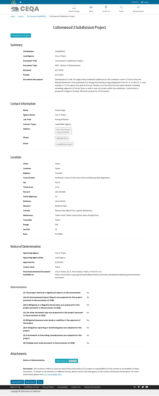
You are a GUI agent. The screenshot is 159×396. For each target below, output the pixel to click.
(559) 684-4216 (61, 138)
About (91, 8)
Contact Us (135, 2)
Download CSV (17, 382)
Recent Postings (74, 8)
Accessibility (63, 387)
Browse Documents (92, 387)
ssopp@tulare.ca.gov (64, 144)
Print (40, 382)
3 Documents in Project (21, 36)
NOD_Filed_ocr (66, 361)
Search (121, 8)
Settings (144, 2)
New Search (30, 382)
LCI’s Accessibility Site (52, 375)
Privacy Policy (48, 387)
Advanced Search (138, 8)
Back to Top (15, 387)
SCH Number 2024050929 (36, 17)
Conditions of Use (31, 387)
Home (12, 17)
